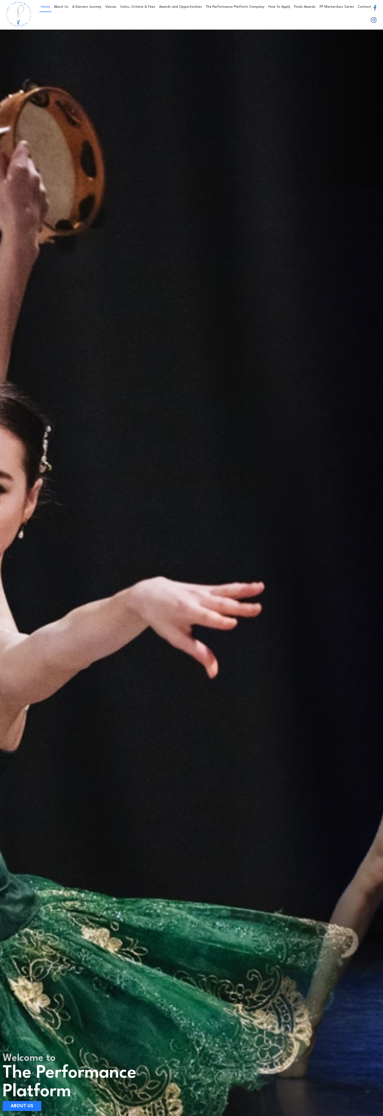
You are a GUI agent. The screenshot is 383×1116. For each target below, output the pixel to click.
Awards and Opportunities (180, 7)
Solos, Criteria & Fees (137, 7)
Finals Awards (305, 7)
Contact (364, 7)
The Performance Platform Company (234, 7)
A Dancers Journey (86, 7)
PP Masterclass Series (337, 7)
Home (45, 7)
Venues (110, 7)
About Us (61, 7)
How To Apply (279, 7)
